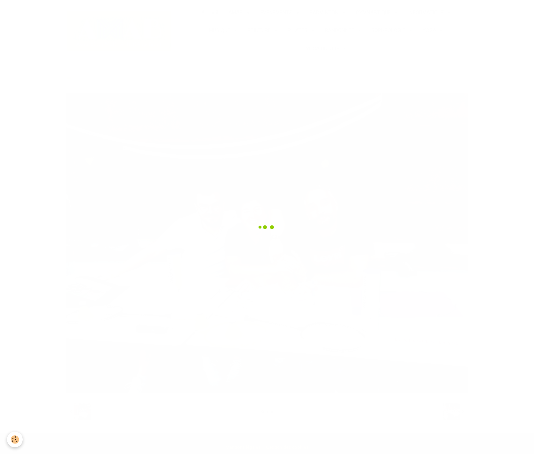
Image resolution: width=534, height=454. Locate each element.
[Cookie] (15, 439)
